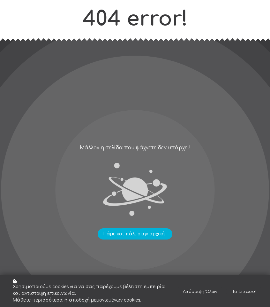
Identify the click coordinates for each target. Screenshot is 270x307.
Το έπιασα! (244, 291)
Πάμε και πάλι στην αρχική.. (135, 234)
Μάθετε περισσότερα (38, 300)
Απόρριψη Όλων (200, 291)
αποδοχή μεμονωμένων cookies (104, 300)
